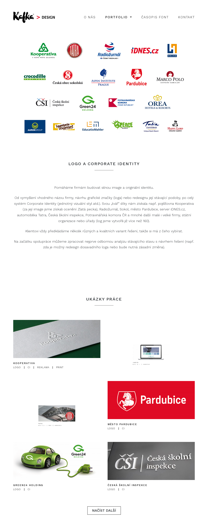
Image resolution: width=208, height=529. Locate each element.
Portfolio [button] (117, 17)
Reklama (43, 367)
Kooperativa (24, 363)
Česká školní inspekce (127, 485)
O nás (90, 17)
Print (60, 367)
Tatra (51, 435)
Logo (17, 367)
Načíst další (104, 510)
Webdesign (150, 375)
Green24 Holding (28, 485)
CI (29, 367)
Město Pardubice (122, 424)
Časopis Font (155, 17)
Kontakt (186, 17)
